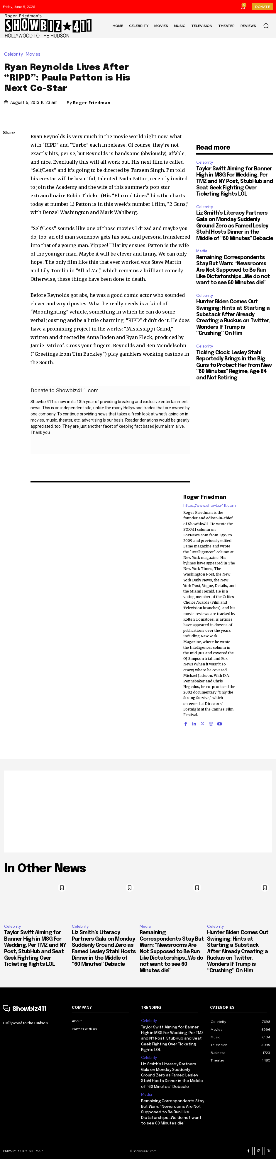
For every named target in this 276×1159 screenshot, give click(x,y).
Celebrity (15, 54)
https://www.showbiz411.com (209, 505)
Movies (34, 54)
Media (201, 251)
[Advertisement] (138, 811)
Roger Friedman (92, 102)
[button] (266, 26)
